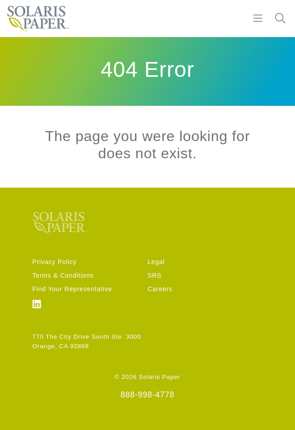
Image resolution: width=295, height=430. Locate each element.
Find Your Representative (72, 289)
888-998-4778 (147, 394)
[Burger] (258, 18)
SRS (155, 275)
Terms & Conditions (63, 275)
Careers (160, 289)
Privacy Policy (55, 261)
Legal (156, 261)
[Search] (280, 18)
